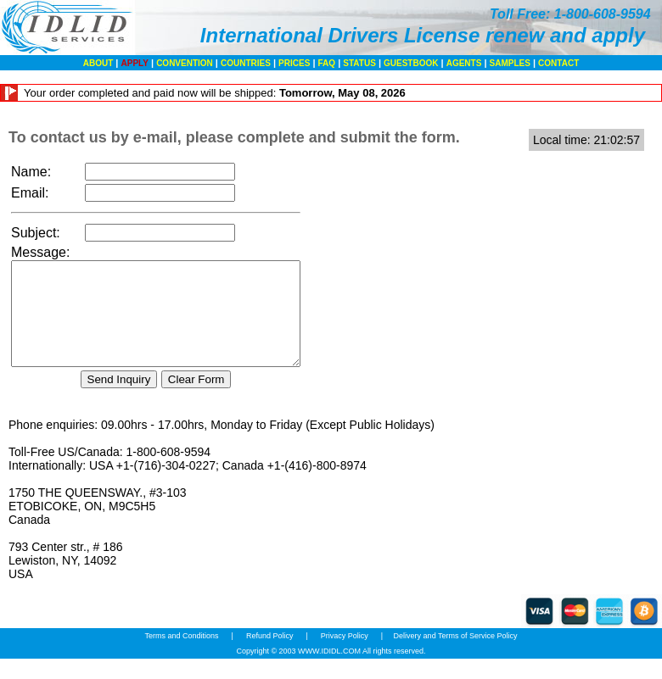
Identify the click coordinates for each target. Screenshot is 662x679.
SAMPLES (510, 63)
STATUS (359, 63)
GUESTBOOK (411, 63)
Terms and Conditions (182, 656)
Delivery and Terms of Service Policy (456, 656)
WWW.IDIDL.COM (329, 671)
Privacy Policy (344, 656)
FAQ (327, 63)
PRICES (294, 63)
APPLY (135, 63)
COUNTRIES (246, 63)
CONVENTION (184, 63)
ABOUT (98, 63)
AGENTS (464, 63)
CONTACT (558, 63)
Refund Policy (269, 656)
